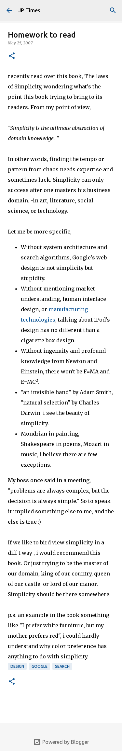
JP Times (29, 10)
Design (17, 666)
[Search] (113, 10)
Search (62, 666)
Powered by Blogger (61, 742)
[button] (12, 56)
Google (39, 666)
